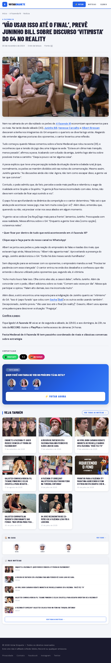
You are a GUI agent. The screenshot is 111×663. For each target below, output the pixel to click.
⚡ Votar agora (55, 396)
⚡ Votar (79, 4)
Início (4, 13)
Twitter (57, 655)
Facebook (33, 655)
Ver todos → (101, 538)
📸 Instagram (36, 357)
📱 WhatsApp (10, 357)
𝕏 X (23, 357)
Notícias (92, 4)
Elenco (103, 4)
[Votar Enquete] (13, 4)
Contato (21, 655)
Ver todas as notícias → (95, 412)
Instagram (46, 655)
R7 (52, 46)
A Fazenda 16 (15, 13)
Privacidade (7, 655)
